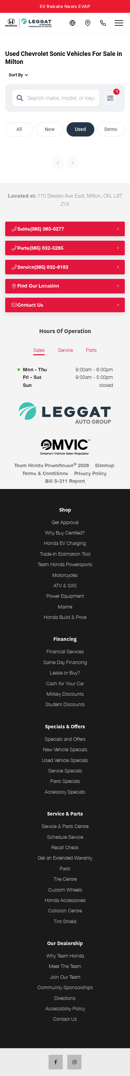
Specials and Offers (65, 739)
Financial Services (65, 651)
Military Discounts (65, 694)
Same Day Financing (65, 662)
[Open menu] (119, 23)
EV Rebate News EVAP (65, 6)
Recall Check (65, 847)
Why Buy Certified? (65, 533)
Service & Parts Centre (65, 826)
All (19, 129)
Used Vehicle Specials (65, 760)
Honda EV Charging (65, 543)
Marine (65, 607)
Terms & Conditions (45, 473)
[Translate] (72, 23)
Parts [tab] (91, 350)
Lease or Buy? (65, 673)
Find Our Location (35, 286)
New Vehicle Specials (65, 749)
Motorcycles (65, 575)
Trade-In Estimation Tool (65, 554)
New (49, 129)
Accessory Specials (65, 792)
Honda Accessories (65, 900)
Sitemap (104, 465)
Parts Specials (65, 781)
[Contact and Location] (87, 23)
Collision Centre (65, 910)
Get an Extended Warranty (65, 858)
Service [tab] (65, 350)
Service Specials (65, 770)
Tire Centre (65, 879)
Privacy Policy (90, 473)
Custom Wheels (65, 890)
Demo (110, 129)
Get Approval (65, 522)
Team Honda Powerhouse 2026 (51, 465)
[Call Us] (103, 23)
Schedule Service (65, 837)
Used (80, 129)
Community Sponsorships (65, 987)
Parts (65, 868)
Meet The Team (65, 966)
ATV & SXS (65, 585)
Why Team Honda (65, 956)
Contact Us (27, 305)
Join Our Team (65, 977)
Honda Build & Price (65, 617)
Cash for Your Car (65, 683)
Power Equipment (65, 596)
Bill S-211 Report (65, 481)
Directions (65, 998)
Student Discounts (65, 704)
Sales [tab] (39, 350)
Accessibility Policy (65, 1008)
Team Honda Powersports (65, 564)
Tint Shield (65, 921)
